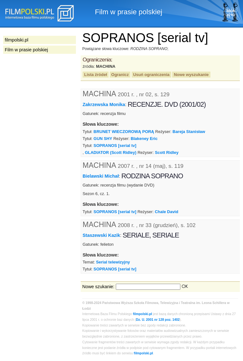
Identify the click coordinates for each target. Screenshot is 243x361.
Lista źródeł (95, 74)
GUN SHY (103, 138)
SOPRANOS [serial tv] (115, 145)
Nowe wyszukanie (191, 74)
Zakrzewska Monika (104, 104)
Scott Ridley (166, 152)
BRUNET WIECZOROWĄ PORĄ (124, 131)
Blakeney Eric (144, 138)
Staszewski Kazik (101, 235)
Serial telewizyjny (113, 262)
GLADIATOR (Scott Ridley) (110, 152)
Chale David (166, 211)
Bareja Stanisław (188, 131)
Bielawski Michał (101, 176)
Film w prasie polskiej (26, 49)
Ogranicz (120, 74)
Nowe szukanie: (98, 286)
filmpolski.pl (142, 314)
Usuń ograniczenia (151, 74)
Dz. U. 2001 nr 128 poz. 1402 (158, 319)
